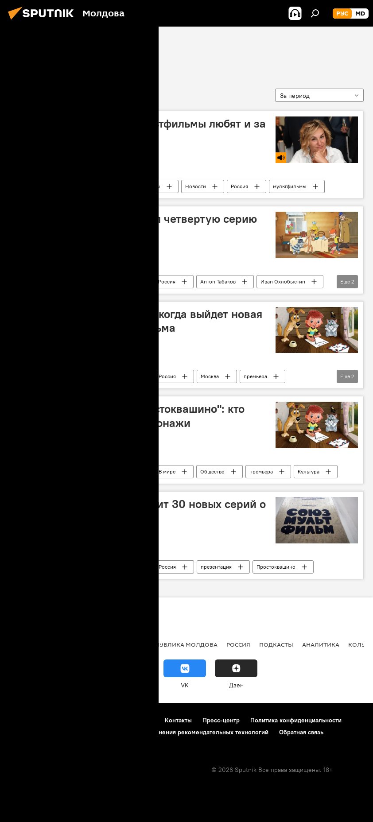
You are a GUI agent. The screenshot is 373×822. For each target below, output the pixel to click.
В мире (125, 281)
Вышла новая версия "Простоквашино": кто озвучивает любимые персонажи (130, 416)
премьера (255, 376)
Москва (210, 376)
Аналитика (320, 644)
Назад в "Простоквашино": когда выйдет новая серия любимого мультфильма (138, 321)
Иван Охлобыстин (282, 281)
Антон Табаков (218, 281)
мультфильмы (290, 186)
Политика (26, 644)
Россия (239, 186)
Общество (212, 471)
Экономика (72, 644)
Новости (195, 186)
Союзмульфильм (49, 51)
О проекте (24, 720)
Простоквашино (275, 566)
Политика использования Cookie (56, 732)
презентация (216, 566)
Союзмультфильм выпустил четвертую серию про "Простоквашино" (136, 226)
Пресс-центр (221, 720)
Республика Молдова (181, 644)
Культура (308, 471)
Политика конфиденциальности (296, 720)
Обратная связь (301, 732)
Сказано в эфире (91, 186)
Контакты (178, 720)
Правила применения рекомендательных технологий (191, 732)
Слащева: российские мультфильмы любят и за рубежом (140, 130)
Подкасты (148, 186)
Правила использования (84, 720)
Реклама (142, 720)
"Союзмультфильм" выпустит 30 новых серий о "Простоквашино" (140, 511)
